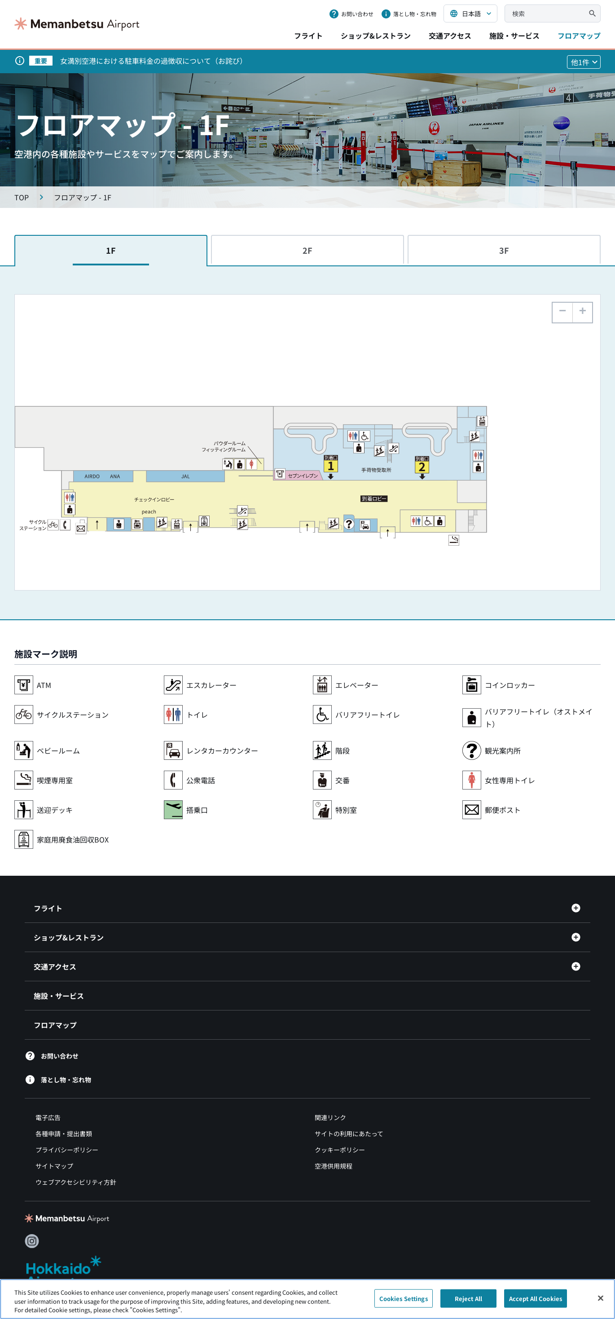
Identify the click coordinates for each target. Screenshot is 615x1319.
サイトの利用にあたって (349, 1133)
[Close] (601, 1302)
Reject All (468, 1302)
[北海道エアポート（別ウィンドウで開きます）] (71, 1271)
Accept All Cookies (535, 1302)
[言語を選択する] (470, 13)
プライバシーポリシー (66, 1149)
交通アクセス (450, 35)
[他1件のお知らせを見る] (584, 62)
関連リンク (330, 1117)
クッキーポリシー (340, 1149)
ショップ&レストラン (376, 35)
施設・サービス (514, 35)
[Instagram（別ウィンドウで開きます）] (32, 1241)
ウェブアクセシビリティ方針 (75, 1182)
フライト (308, 35)
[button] (582, 312)
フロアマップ (579, 35)
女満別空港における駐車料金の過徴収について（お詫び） (153, 60)
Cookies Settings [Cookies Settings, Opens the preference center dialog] (403, 1302)
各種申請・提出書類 (63, 1133)
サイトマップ (54, 1165)
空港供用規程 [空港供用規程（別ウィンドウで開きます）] (333, 1165)
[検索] (592, 13)
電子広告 (48, 1117)
